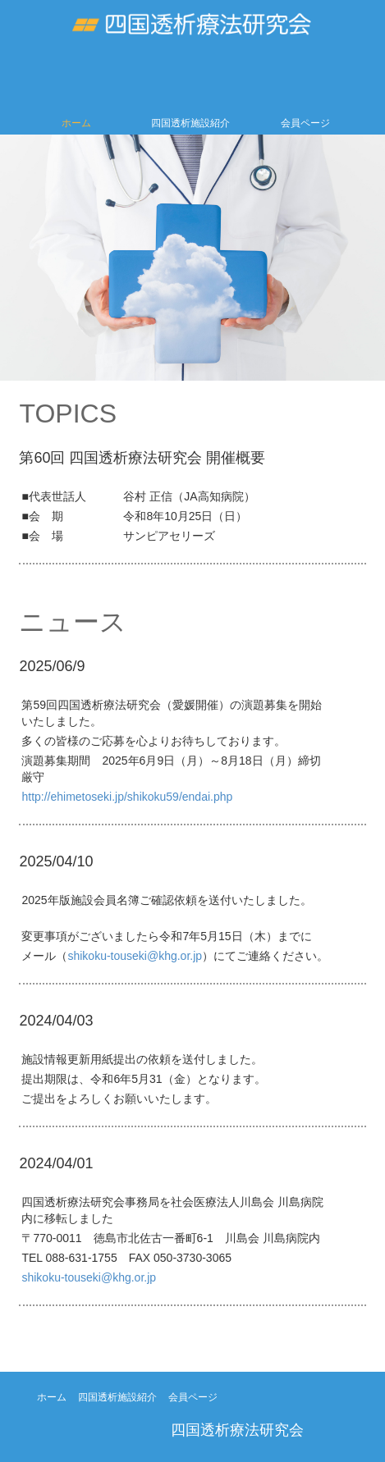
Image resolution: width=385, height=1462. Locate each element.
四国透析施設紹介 (190, 123)
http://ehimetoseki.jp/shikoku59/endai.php (126, 796)
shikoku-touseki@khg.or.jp (134, 955)
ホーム (76, 123)
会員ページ (305, 123)
